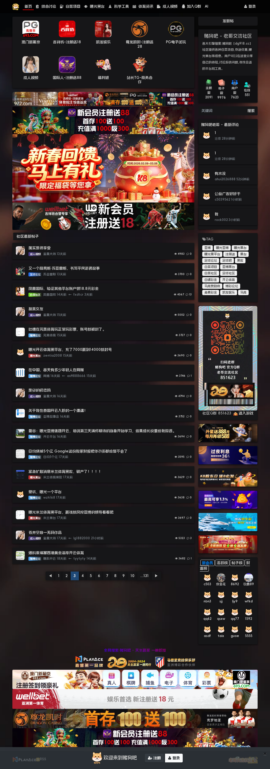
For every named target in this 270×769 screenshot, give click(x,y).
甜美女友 (35, 309)
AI (206, 6)
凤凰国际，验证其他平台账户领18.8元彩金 (63, 288)
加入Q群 (191, 6)
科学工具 (118, 6)
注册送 (230, 254)
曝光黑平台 (212, 254)
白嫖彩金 (210, 279)
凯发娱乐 (103, 42)
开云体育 (228, 279)
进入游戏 (243, 413)
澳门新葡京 (31, 42)
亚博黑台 (228, 266)
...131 (144, 576)
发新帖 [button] (228, 21)
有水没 (220, 173)
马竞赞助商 (212, 286)
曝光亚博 (222, 247)
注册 (154, 758)
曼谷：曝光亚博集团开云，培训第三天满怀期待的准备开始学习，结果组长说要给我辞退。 (102, 431)
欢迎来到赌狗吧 (113, 758)
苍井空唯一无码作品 (45, 532)
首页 (28, 6)
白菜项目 (70, 6)
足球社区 (228, 273)
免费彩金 (210, 292)
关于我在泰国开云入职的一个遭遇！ (58, 410)
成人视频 (167, 6)
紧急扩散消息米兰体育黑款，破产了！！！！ (65, 471)
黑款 (240, 260)
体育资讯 (143, 6)
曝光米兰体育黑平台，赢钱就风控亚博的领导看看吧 (70, 512)
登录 (250, 6)
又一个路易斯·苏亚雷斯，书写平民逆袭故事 (64, 268)
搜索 (251, 110)
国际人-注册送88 (67, 77)
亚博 (207, 247)
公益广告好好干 (227, 194)
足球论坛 (210, 260)
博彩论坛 (231, 286)
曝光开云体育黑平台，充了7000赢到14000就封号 (70, 349)
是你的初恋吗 (39, 390)
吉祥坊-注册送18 (67, 42)
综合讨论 (46, 6)
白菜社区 (210, 273)
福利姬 (103, 77)
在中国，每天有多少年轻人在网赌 (56, 370)
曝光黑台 (94, 6)
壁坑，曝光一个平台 (45, 492)
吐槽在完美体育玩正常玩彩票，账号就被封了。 (67, 329)
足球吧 (227, 260)
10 (132, 576)
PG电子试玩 (176, 42)
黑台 (243, 254)
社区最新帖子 (28, 236)
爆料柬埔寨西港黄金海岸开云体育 (56, 553)
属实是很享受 (39, 248)
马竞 (243, 292)
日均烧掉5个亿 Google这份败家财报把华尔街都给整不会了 (78, 451)
